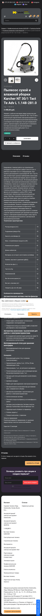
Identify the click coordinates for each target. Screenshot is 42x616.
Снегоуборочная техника (12, 537)
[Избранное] (33, 16)
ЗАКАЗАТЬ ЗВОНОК (40, 609)
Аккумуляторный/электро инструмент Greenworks (10, 515)
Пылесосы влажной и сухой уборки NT (13, 30)
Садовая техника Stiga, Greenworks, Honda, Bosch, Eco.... (12, 508)
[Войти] (26, 16)
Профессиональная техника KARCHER (18, 28)
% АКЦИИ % (7, 528)
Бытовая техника (9, 576)
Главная (3, 28)
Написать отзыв (33, 463)
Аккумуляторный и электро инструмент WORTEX (10, 523)
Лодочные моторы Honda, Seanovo (12, 581)
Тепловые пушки (9, 560)
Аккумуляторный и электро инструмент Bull (12, 548)
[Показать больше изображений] (35, 72)
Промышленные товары (11, 573)
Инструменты (8, 544)
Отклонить (7, 314)
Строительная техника (11, 541)
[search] (36, 20)
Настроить (21, 314)
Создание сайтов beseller (12, 611)
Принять (34, 314)
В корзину (27, 138)
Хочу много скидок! (30, 482)
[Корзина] (37, 16)
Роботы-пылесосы (10, 569)
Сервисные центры (28, 506)
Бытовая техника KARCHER (9, 533)
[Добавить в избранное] (12, 143)
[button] (36, 80)
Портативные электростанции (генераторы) (9, 555)
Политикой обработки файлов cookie (20, 309)
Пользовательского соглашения (21, 488)
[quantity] (9, 138)
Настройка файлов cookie (12, 608)
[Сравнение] (30, 16)
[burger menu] (5, 16)
